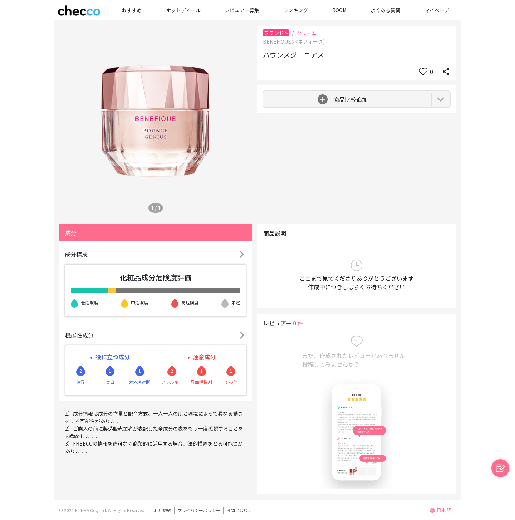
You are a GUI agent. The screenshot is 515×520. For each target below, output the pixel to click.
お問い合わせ (239, 510)
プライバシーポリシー (198, 510)
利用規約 (162, 510)
